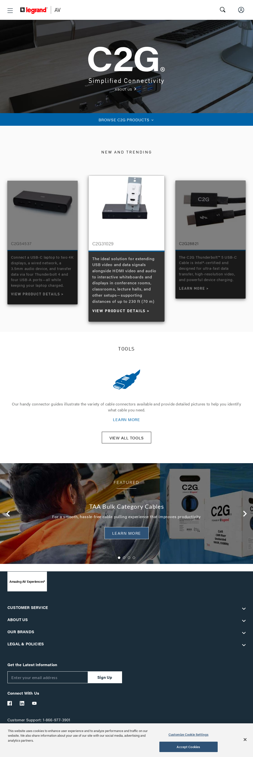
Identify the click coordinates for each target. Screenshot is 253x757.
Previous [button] (8, 516)
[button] (10, 10)
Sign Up (104, 680)
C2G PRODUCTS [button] (126, 120)
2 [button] (124, 561)
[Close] (245, 739)
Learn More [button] (126, 536)
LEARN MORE (126, 419)
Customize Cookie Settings (189, 734)
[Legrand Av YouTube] (34, 706)
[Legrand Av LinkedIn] (22, 706)
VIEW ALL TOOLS (126, 441)
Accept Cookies (188, 746)
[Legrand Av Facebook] (9, 706)
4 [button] (134, 561)
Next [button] (244, 516)
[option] (126, 247)
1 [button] (119, 561)
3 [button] (129, 561)
